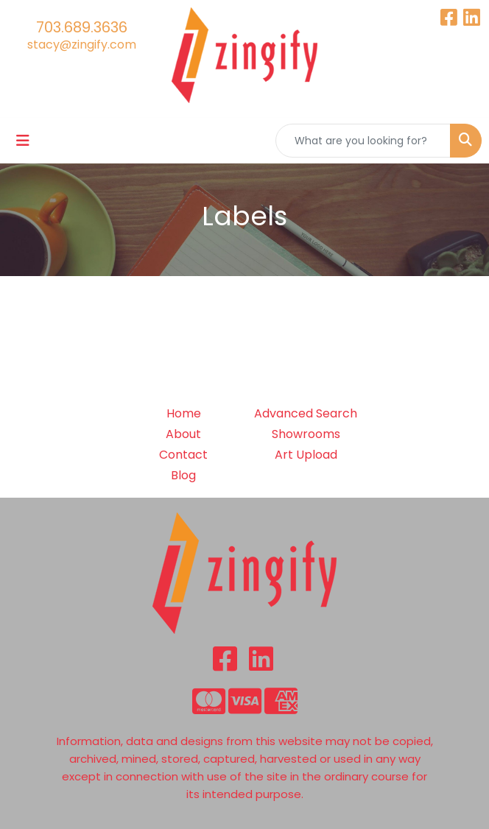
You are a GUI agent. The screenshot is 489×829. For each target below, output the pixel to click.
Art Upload (306, 454)
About (183, 434)
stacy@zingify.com (81, 44)
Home (183, 413)
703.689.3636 (81, 27)
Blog (183, 475)
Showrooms (306, 434)
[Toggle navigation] (22, 140)
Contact (183, 454)
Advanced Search (305, 413)
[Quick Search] (363, 141)
